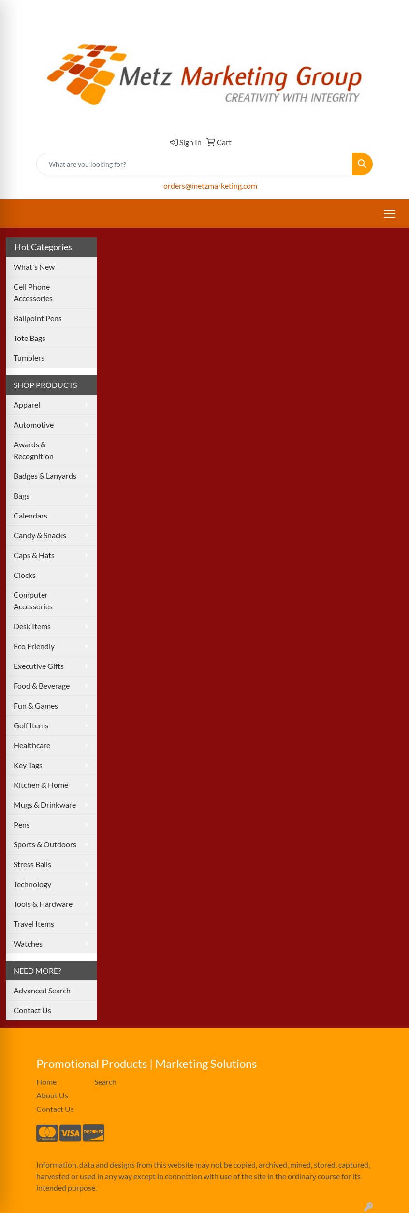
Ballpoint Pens (38, 318)
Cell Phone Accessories (33, 292)
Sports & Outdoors (45, 844)
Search (105, 1081)
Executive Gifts (39, 665)
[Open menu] (389, 213)
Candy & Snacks (40, 535)
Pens (22, 824)
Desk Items (32, 626)
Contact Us (32, 1010)
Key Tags (28, 764)
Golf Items (31, 725)
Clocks (25, 574)
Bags (21, 495)
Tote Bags (29, 337)
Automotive (34, 424)
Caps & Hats (34, 555)
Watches (28, 943)
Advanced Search (42, 990)
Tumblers (29, 357)
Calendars (30, 515)
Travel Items (34, 923)
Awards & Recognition (34, 450)
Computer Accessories (33, 600)
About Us (52, 1095)
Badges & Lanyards (45, 475)
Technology (32, 883)
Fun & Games (36, 705)
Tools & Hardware (43, 903)
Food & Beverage (42, 685)
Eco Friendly (34, 646)
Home (46, 1081)
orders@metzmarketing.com (210, 185)
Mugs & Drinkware (45, 804)
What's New (34, 266)
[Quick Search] (194, 164)
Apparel (27, 404)
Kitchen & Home (41, 784)
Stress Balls (32, 864)
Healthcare (32, 745)
